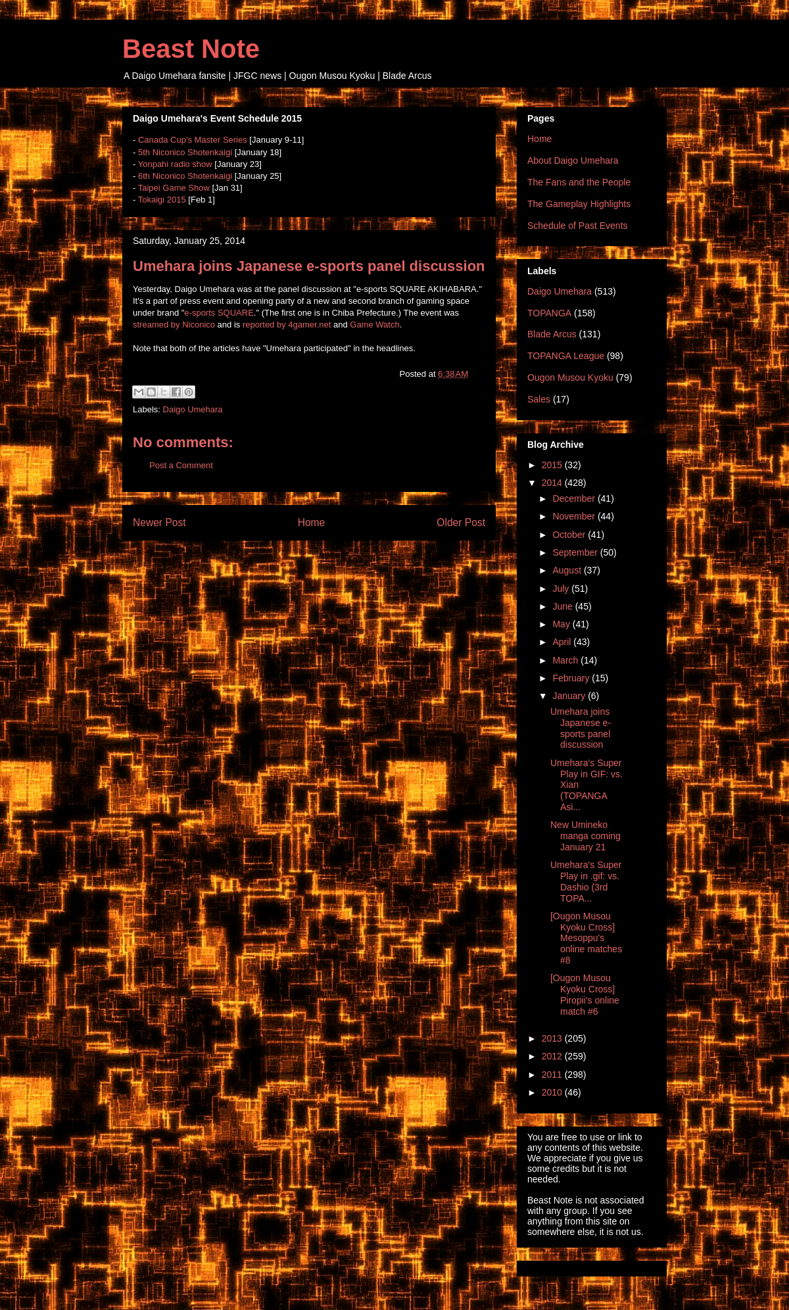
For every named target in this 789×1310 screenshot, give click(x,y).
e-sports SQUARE (218, 313)
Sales (538, 399)
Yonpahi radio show (175, 164)
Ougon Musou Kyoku (570, 377)
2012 (553, 1056)
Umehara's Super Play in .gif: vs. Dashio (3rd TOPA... (586, 881)
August (567, 570)
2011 (553, 1074)
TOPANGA (549, 313)
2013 (553, 1038)
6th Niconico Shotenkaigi (185, 176)
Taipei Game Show (174, 188)
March (566, 660)
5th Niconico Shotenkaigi (185, 152)
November (574, 516)
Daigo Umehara (193, 409)
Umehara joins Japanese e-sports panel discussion (580, 728)
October (570, 534)
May (562, 624)
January (570, 696)
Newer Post (159, 522)
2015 (553, 465)
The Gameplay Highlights (579, 204)
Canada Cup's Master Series (192, 140)
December (574, 498)
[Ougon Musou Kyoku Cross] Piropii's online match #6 (584, 994)
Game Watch (374, 324)
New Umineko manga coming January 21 (585, 835)
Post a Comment (181, 465)
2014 (553, 482)
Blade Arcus (552, 334)
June (563, 606)
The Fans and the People (579, 182)
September (576, 552)
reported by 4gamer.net (287, 324)
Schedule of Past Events (577, 225)
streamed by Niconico (174, 324)
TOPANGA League (565, 356)
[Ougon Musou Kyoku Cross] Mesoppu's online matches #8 (586, 938)
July (561, 588)
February (572, 678)
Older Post (461, 522)
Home (311, 522)
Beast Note (191, 48)
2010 (553, 1092)
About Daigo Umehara (573, 160)
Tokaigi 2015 (162, 200)
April (562, 642)
